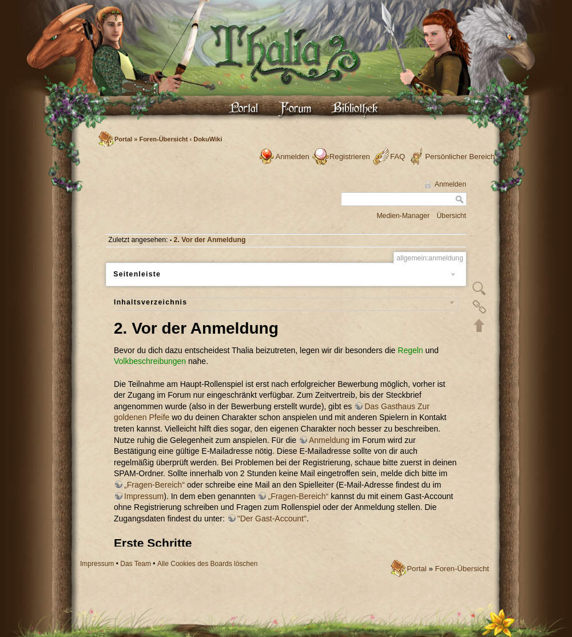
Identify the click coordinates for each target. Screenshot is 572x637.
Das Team (135, 564)
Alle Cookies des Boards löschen (207, 564)
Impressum (97, 564)
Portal (123, 139)
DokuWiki (207, 139)
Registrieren (349, 156)
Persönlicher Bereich (460, 156)
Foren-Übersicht (163, 139)
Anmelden (292, 156)
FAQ (397, 156)
